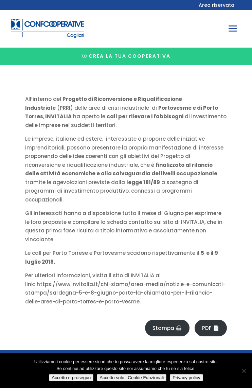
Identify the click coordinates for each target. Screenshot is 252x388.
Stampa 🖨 (167, 328)
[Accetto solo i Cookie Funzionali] (243, 370)
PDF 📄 (210, 328)
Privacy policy (186, 377)
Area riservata (216, 5)
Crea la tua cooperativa (129, 56)
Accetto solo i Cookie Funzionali (132, 377)
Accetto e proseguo (71, 377)
